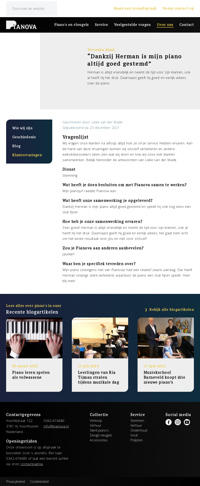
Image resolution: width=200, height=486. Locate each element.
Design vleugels (101, 435)
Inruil (134, 435)
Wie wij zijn (22, 128)
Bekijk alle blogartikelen (171, 309)
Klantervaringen (27, 155)
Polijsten (136, 440)
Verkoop (96, 420)
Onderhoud (138, 430)
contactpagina (32, 464)
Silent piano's (99, 430)
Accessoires (99, 440)
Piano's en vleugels (71, 24)
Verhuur (95, 425)
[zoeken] (31, 8)
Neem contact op (178, 8)
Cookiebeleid (39, 481)
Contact (186, 24)
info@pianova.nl (56, 426)
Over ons (165, 24)
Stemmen (137, 420)
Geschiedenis (24, 137)
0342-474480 (54, 420)
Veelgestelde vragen (132, 24)
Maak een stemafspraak (135, 8)
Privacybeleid (15, 481)
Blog (16, 146)
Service (101, 24)
